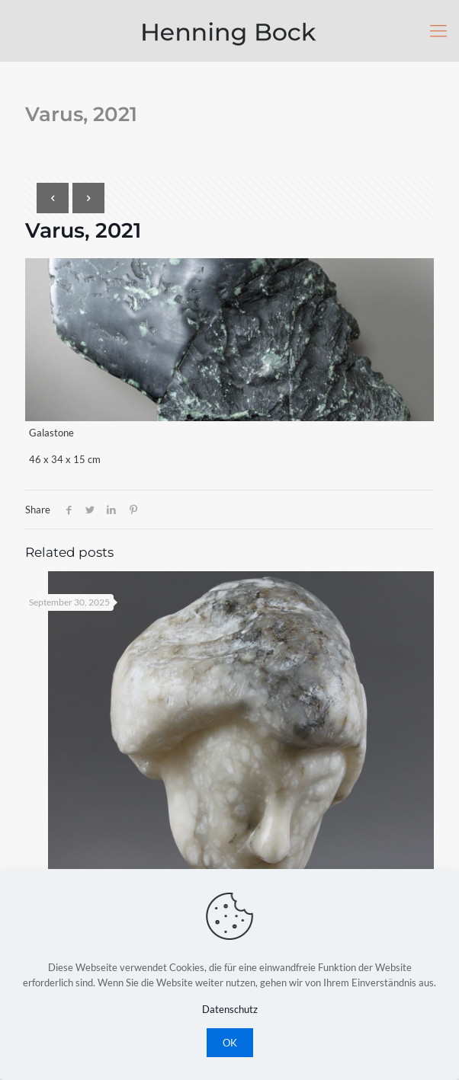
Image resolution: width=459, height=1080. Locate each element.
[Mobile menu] (438, 30)
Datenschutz (230, 1009)
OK (230, 1043)
